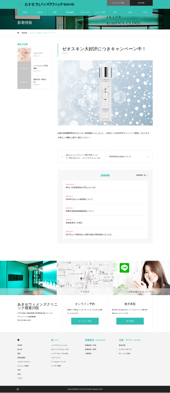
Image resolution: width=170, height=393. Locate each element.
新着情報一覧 (141, 175)
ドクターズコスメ (85, 14)
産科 (55, 13)
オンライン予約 (85, 321)
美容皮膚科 (70, 13)
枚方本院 (130, 321)
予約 (115, 13)
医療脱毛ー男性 (90, 350)
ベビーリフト (56, 358)
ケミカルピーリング (58, 362)
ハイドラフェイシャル (59, 345)
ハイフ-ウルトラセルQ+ (59, 354)
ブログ (145, 13)
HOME (25, 13)
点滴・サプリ (129, 340)
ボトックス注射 (124, 354)
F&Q (130, 13)
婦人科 (40, 13)
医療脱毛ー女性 (90, 345)
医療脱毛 (95, 340)
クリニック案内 (100, 14)
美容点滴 (122, 345)
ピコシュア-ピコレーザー (60, 350)
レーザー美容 (56, 366)
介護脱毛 (88, 354)
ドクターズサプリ (125, 350)
